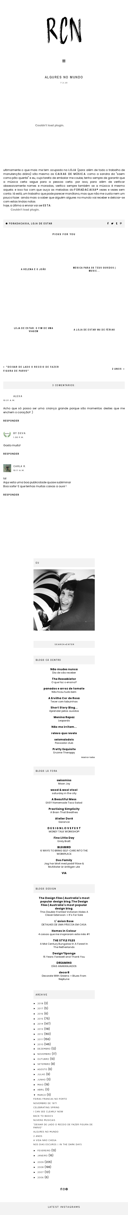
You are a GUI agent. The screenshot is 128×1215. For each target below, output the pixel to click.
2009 (41, 1162)
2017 (40, 1008)
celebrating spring (46, 1107)
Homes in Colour (64, 931)
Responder (11, 420)
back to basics (43, 1116)
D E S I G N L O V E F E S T (64, 828)
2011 (40, 1039)
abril (41, 1089)
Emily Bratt (64, 841)
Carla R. (19, 466)
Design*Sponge (64, 953)
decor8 (64, 972)
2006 (40, 1177)
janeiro (43, 1155)
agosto (42, 1069)
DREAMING (64, 963)
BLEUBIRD (64, 847)
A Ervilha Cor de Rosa (64, 698)
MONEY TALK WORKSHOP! (64, 831)
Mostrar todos (88, 757)
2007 (40, 1172)
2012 (40, 1034)
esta (47, 205)
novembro (44, 1054)
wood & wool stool (64, 790)
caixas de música (70, 174)
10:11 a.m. (19, 470)
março (42, 1095)
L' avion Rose (64, 921)
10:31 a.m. (9, 400)
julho (41, 1074)
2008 (40, 1167)
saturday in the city (64, 793)
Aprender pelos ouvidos (64, 711)
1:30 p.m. (18, 437)
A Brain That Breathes (64, 812)
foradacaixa (19, 223)
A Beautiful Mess (64, 799)
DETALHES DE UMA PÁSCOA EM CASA (64, 924)
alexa (18, 396)
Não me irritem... (64, 727)
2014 (40, 1023)
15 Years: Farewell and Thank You (64, 956)
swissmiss (64, 780)
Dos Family (64, 860)
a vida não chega (45, 1140)
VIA (64, 873)
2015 (40, 1018)
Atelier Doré (64, 818)
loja (72, 170)
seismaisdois (64, 739)
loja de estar (42, 223)
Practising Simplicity (64, 809)
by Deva (19, 433)
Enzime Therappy (64, 752)
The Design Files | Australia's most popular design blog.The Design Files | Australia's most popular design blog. (64, 903)
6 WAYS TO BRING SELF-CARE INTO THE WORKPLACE (64, 852)
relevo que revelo (64, 733)
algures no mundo (46, 1131)
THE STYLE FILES (64, 940)
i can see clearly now (48, 1111)
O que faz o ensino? (64, 682)
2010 (40, 1044)
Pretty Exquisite (64, 749)
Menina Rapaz (64, 717)
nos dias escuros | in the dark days (57, 1144)
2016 (40, 1013)
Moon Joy (64, 783)
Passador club (64, 743)
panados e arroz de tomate (64, 688)
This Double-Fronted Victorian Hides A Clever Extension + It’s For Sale (64, 913)
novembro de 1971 (45, 1103)
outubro (43, 1059)
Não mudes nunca (64, 669)
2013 (40, 1029)
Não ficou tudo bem (64, 692)
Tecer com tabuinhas (64, 701)
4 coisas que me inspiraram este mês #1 (64, 934)
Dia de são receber (64, 672)
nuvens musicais (44, 1120)
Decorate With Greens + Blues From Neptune (64, 977)
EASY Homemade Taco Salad (64, 802)
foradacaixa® (86, 190)
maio (40, 1084)
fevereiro (44, 1150)
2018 (40, 1003)
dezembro (44, 1048)
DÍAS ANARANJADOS (64, 966)
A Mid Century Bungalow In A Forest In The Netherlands (64, 945)
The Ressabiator (64, 679)
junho (41, 1079)
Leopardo (64, 720)
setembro (44, 1064)
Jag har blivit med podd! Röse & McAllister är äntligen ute (64, 865)
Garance (64, 822)
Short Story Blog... (64, 707)
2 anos (117, 368)
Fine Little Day (64, 838)
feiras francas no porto (50, 1098)
